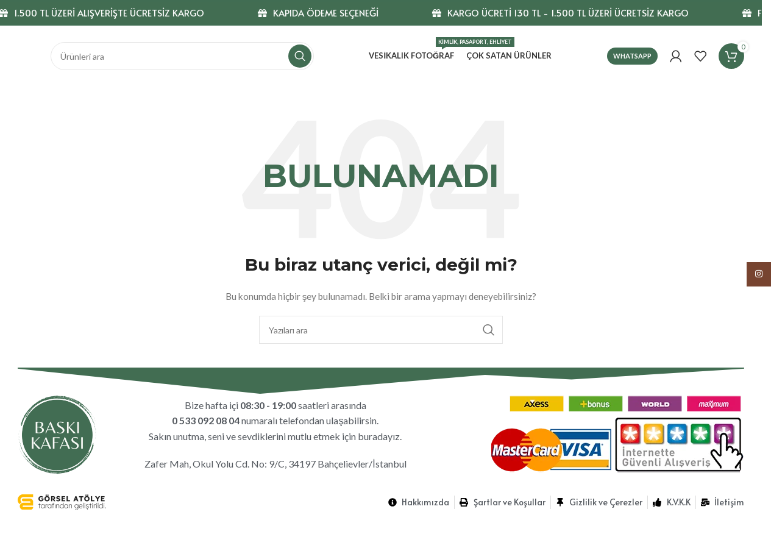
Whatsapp (632, 56)
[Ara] (182, 56)
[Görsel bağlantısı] (57, 433)
